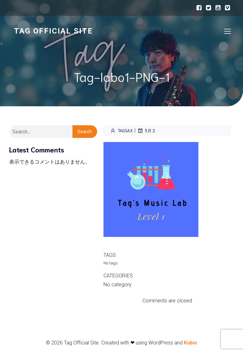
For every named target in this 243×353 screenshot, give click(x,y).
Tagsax (121, 130)
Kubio (190, 343)
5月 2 (146, 130)
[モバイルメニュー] (227, 31)
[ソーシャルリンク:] (199, 8)
